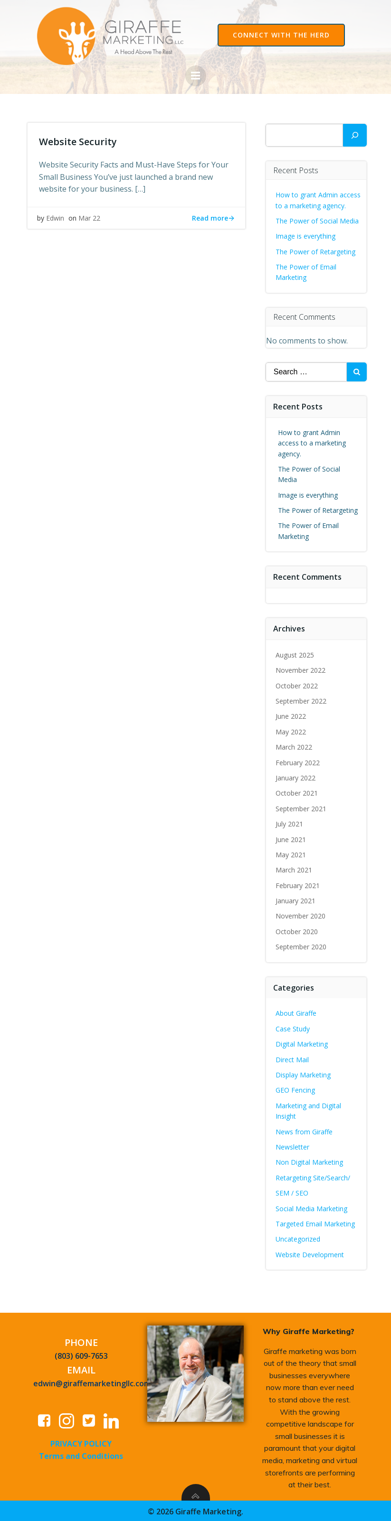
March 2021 (294, 868)
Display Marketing (303, 1073)
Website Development (310, 1253)
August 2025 (295, 653)
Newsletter (293, 1145)
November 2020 (301, 914)
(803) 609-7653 (81, 1354)
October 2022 (297, 684)
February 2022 (298, 761)
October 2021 (297, 792)
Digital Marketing (302, 1042)
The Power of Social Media (317, 219)
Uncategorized (298, 1237)
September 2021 (301, 807)
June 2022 (291, 715)
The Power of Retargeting (316, 250)
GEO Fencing (295, 1089)
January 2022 (296, 776)
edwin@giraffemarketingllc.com (93, 1382)
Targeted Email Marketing (315, 1222)
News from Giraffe (304, 1130)
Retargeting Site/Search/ (313, 1176)
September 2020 (301, 945)
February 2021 (298, 884)
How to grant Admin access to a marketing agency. (312, 442)
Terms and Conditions (81, 1454)
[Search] (355, 133)
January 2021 (296, 899)
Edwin (55, 218)
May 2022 (291, 730)
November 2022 (301, 668)
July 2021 (290, 822)
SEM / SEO (292, 1191)
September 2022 (301, 699)
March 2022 (294, 745)
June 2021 (291, 838)
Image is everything (306, 234)
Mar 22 (89, 218)
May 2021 (291, 853)
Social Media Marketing (312, 1207)
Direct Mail (292, 1058)
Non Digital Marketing (309, 1161)
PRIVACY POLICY (81, 1442)
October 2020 (297, 930)
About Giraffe (296, 1012)
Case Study (293, 1027)
